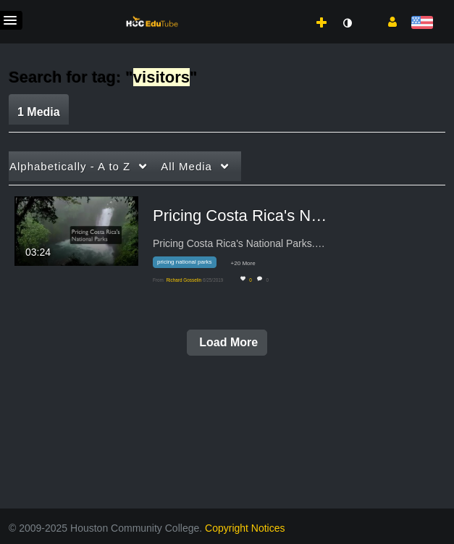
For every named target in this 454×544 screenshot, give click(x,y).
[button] (387, 21)
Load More (227, 342)
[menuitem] (289, 8)
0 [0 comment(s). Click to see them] (268, 280)
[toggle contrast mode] (347, 23)
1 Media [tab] (38, 112)
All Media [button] (186, 166)
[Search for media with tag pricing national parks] (190, 264)
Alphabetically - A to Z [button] (69, 166)
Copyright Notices (245, 528)
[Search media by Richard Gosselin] (183, 280)
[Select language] (422, 23)
